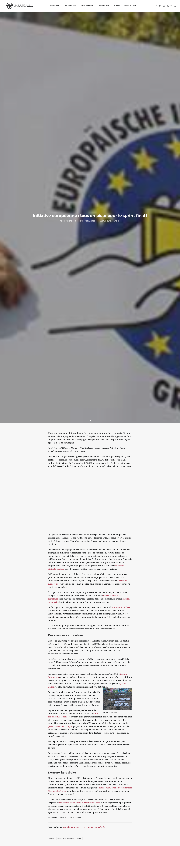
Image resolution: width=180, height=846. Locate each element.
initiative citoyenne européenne (70, 817)
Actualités (69, 6)
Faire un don (129, 6)
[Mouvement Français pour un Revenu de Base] (18, 5)
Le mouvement (86, 6)
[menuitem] (54, 6)
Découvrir (54, 6)
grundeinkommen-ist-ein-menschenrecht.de (84, 805)
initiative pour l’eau (121, 586)
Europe (51, 817)
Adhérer (116, 6)
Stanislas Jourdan (111, 210)
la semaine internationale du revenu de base (79, 781)
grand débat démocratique (60, 705)
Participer (103, 6)
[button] (156, 6)
